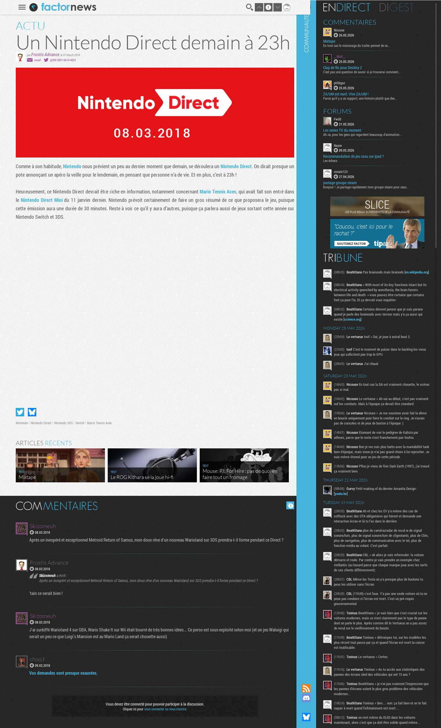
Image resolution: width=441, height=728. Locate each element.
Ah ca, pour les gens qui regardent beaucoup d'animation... (372, 134)
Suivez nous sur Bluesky (316, 717)
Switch (77, 422)
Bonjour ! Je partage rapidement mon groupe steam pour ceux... (375, 186)
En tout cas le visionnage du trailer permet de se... (366, 45)
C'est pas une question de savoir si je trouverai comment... (371, 71)
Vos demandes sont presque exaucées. (62, 673)
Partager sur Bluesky (30, 412)
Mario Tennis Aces (216, 191)
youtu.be (350, 505)
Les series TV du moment (352, 129)
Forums (347, 110)
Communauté (316, 336)
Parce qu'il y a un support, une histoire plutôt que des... (370, 97)
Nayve (347, 145)
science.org (375, 320)
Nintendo (70, 166)
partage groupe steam (349, 182)
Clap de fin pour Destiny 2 (352, 67)
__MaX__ (349, 56)
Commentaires (359, 22)
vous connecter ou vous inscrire (163, 709)
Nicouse (348, 30)
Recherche (247, 7)
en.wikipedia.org (355, 276)
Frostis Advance (43, 54)
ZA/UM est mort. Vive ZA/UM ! (355, 93)
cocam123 (350, 171)
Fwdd (347, 118)
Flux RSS (316, 688)
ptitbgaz (349, 82)
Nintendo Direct (234, 166)
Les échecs (340, 160)
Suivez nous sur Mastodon (316, 707)
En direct (356, 7)
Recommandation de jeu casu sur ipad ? (363, 156)
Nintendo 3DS (61, 422)
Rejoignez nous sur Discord (316, 698)
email (35, 60)
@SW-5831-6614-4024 (61, 60)
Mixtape (339, 41)
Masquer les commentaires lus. (288, 505)
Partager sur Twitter (18, 412)
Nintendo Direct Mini (39, 200)
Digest (406, 7)
